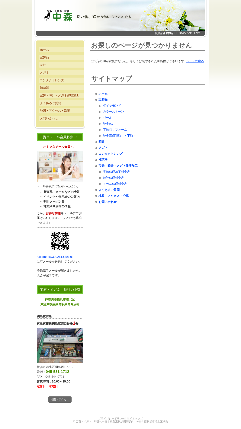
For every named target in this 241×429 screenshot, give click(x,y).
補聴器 (103, 159)
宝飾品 (103, 99)
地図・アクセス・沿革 (113, 195)
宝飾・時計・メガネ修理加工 (118, 165)
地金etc (108, 123)
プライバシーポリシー (111, 418)
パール (107, 117)
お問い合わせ (107, 201)
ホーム (103, 93)
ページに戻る (195, 61)
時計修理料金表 (113, 177)
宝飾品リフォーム (115, 129)
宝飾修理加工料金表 (116, 171)
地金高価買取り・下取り (119, 135)
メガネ (103, 147)
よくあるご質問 (109, 189)
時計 (101, 141)
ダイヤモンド (112, 105)
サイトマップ (135, 418)
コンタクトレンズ (110, 153)
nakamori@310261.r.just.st (55, 256)
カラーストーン (113, 111)
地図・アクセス (60, 399)
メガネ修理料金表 (115, 183)
